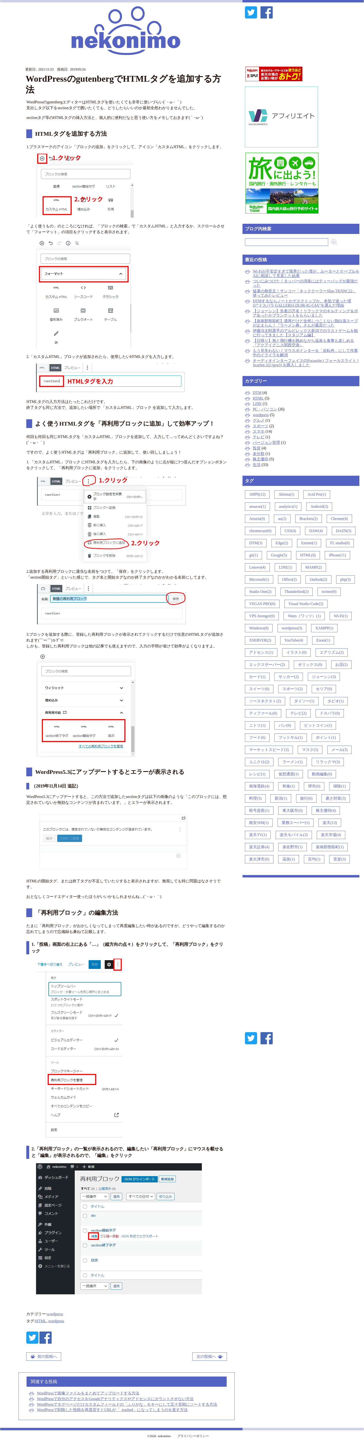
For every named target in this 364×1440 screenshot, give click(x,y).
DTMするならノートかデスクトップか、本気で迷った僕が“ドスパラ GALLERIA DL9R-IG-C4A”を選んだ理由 (302, 303)
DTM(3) (255, 543)
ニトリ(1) (257, 725)
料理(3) (255, 798)
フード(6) (257, 737)
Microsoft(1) (259, 579)
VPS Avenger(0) (262, 616)
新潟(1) (281, 798)
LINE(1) (285, 567)
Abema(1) (286, 494)
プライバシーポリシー (193, 1436)
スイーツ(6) (259, 689)
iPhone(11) (337, 555)
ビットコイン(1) (318, 725)
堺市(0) (314, 786)
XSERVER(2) (260, 640)
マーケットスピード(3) (269, 750)
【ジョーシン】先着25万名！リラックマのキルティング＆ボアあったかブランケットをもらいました (305, 313)
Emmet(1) (309, 543)
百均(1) (314, 859)
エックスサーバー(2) (267, 664)
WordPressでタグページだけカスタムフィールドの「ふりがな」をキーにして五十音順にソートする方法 (127, 1404)
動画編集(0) (322, 774)
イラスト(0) (296, 652)
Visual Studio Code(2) (306, 604)
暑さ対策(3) (336, 798)
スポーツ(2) (292, 689)
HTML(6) (308, 555)
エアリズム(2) (332, 652)
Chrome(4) (339, 519)
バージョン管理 (266, 442)
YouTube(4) (293, 640)
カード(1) (257, 677)
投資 (257, 448)
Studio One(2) (260, 592)
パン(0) (285, 725)
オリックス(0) (310, 664)
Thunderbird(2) (297, 592)
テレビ (258, 437)
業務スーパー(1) (296, 823)
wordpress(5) (292, 628)
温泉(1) (288, 859)
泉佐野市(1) (292, 847)
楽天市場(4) (331, 835)
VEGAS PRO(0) (262, 604)
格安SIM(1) (258, 823)
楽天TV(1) (258, 835)
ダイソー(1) (304, 701)
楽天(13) (330, 823)
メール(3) (339, 750)
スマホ (258, 431)
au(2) (282, 519)
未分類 (258, 454)
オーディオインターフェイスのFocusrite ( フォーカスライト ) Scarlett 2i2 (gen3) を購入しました (305, 362)
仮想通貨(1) (289, 774)
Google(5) (279, 555)
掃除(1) (339, 786)
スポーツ (260, 426)
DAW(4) (316, 531)
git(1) (253, 555)
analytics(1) (288, 506)
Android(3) (319, 506)
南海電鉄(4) (259, 786)
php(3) (345, 579)
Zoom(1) (323, 640)
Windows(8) (258, 628)
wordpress (55, 1314)
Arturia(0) (257, 519)
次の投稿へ (206, 1356)
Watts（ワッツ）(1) (304, 616)
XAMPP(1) (324, 628)
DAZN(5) (343, 531)
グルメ (258, 420)
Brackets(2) (308, 519)
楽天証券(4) (259, 847)
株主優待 (260, 459)
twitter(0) (329, 592)
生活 (257, 465)
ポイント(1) (326, 737)
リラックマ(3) (328, 762)
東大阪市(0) (292, 810)
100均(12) (257, 494)
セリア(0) (324, 689)
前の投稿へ (47, 1356)
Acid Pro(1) (317, 494)
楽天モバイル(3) (294, 835)
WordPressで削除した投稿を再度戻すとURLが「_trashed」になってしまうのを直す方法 (112, 1410)
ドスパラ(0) (330, 713)
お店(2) (341, 664)
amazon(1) (257, 506)
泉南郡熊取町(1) (330, 847)
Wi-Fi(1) (340, 616)
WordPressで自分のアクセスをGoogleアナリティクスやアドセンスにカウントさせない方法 (115, 1399)
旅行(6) (306, 798)
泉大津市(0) (259, 859)
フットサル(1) (291, 737)
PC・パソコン (265, 409)
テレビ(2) (298, 713)
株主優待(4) (326, 810)
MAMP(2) (313, 567)
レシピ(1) (257, 774)
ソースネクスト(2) (265, 701)
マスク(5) (310, 750)
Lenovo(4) (257, 567)
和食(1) (288, 786)
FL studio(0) (340, 543)
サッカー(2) (289, 677)
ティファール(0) (263, 713)
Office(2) (289, 579)
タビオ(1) (335, 701)
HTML (40, 1321)
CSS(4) (290, 531)
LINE (257, 404)
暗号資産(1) (259, 810)
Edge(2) (282, 543)
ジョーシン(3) (324, 677)
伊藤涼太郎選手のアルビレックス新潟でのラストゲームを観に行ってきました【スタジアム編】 (305, 333)
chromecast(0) (260, 531)
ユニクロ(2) (259, 762)
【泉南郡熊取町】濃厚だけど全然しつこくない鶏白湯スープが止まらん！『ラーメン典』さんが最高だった (305, 323)
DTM (257, 393)
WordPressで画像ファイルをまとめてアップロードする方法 (88, 1393)
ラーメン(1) (292, 762)
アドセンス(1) (261, 652)
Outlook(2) (318, 579)
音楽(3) (339, 859)
